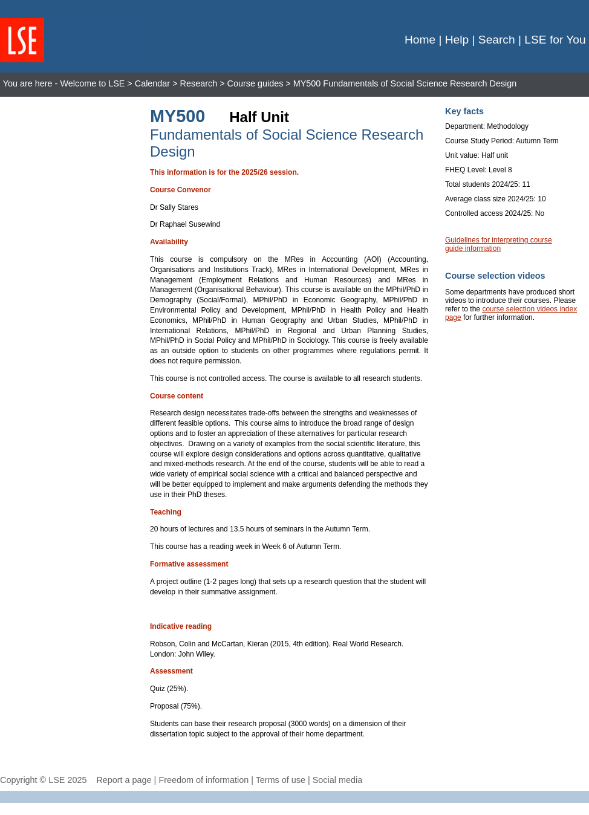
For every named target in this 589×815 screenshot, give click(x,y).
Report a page (123, 780)
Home (420, 39)
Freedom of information (203, 780)
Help (457, 39)
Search (496, 39)
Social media (337, 780)
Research (199, 83)
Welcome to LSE (92, 83)
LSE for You (554, 39)
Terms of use (280, 780)
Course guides (255, 83)
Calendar (152, 83)
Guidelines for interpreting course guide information (498, 244)
